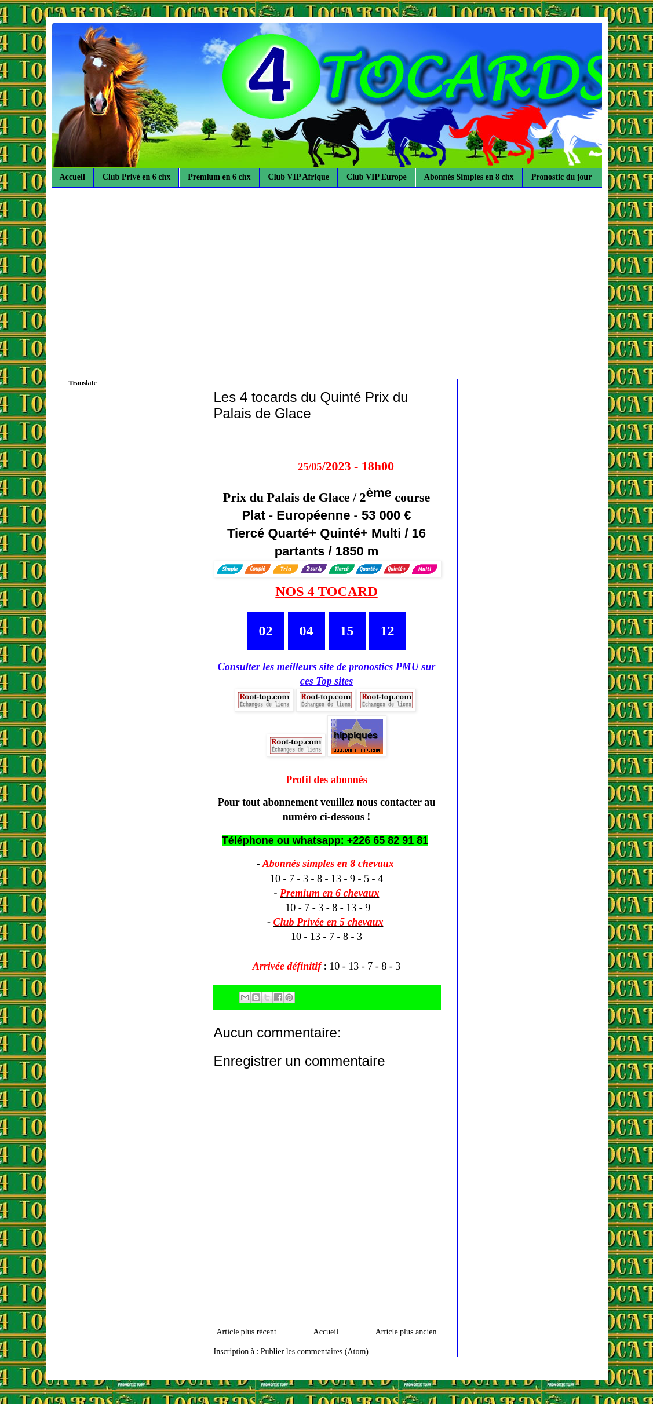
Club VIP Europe (376, 177)
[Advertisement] (327, 274)
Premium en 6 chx (219, 177)
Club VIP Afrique (299, 177)
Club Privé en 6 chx (136, 177)
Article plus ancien (406, 1332)
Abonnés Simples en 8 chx (469, 177)
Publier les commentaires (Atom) (315, 1351)
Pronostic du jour (561, 177)
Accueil (72, 177)
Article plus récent (246, 1332)
